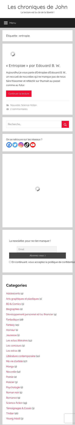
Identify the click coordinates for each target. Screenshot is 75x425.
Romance (11, 397)
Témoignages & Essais (18, 408)
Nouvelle (15, 105)
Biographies (12, 309)
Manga (10, 366)
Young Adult (13, 418)
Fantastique (12, 319)
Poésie (10, 376)
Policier (10, 382)
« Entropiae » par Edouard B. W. (33, 65)
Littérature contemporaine (20, 356)
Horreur (10, 330)
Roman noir (12, 392)
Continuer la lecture (18, 93)
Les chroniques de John (38, 6)
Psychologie (13, 387)
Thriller (10, 413)
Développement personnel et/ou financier (29, 314)
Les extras (11, 350)
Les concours (13, 345)
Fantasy (10, 324)
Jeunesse (11, 335)
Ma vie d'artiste (14, 361)
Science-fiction (29, 105)
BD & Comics (13, 304)
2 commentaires (18, 109)
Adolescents (13, 293)
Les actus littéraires (17, 340)
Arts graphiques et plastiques (22, 298)
